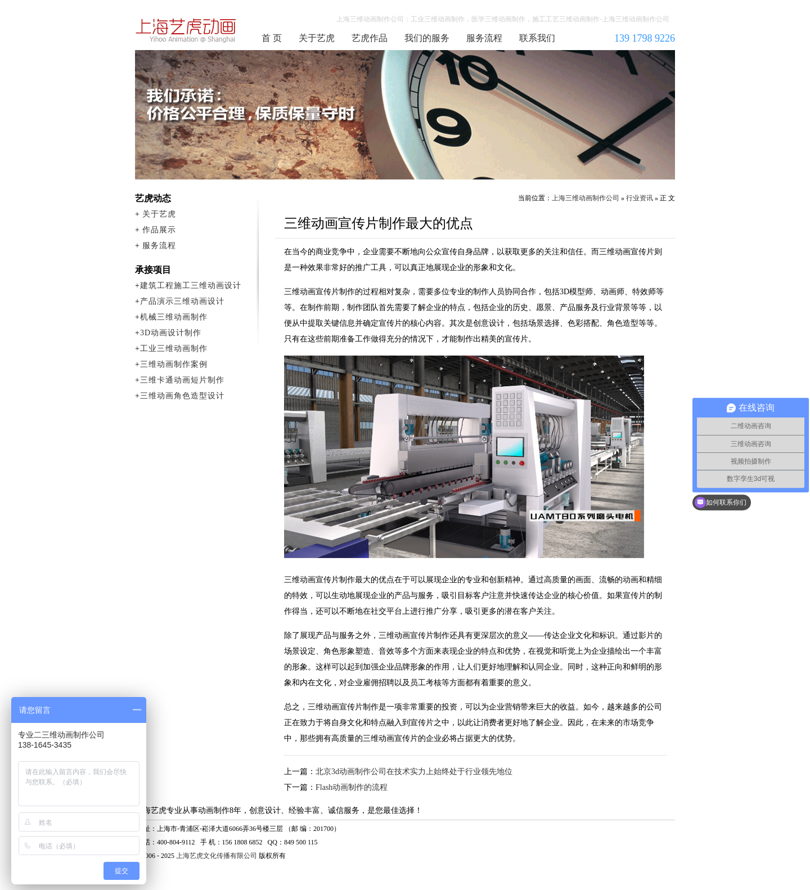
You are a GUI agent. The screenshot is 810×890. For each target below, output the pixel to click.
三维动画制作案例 (174, 364)
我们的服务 (426, 38)
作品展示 (159, 230)
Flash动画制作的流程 (352, 787)
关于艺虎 (317, 38)
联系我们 (537, 38)
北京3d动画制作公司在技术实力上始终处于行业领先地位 (414, 771)
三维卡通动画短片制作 (182, 380)
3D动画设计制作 (170, 333)
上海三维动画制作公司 (186, 30)
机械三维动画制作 (174, 317)
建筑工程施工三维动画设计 (190, 285)
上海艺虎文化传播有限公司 (216, 856)
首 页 (272, 38)
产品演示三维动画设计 (182, 301)
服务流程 (484, 38)
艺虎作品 (370, 38)
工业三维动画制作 (174, 348)
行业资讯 (639, 198)
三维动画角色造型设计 (182, 396)
